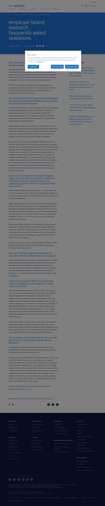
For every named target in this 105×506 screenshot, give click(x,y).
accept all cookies (72, 66)
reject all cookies (57, 66)
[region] (53, 61)
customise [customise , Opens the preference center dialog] (33, 66)
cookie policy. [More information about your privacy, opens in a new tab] (40, 61)
